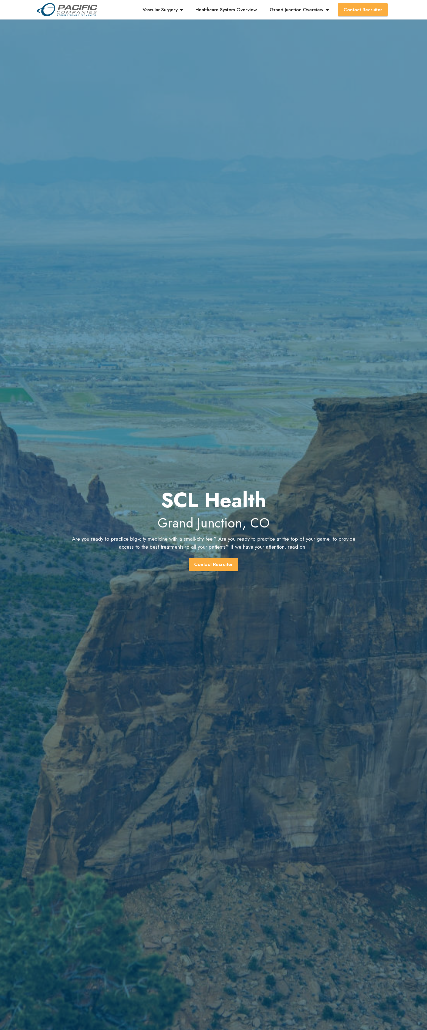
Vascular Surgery (160, 9)
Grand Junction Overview (296, 9)
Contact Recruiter (363, 9)
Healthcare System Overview (226, 9)
